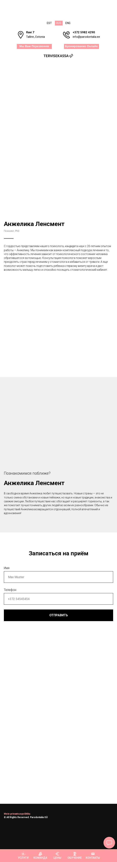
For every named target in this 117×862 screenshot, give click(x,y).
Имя (6, 568)
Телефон (10, 590)
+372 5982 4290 (84, 32)
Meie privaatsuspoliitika (17, 813)
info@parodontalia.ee (86, 37)
